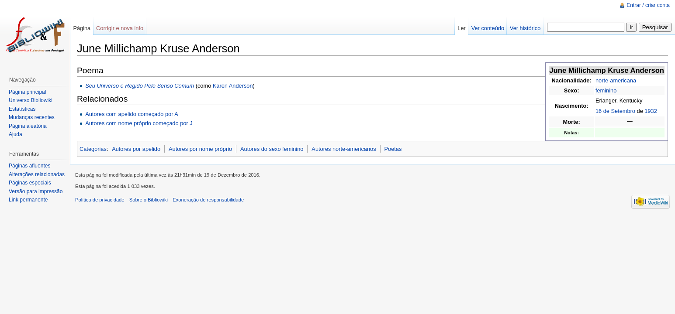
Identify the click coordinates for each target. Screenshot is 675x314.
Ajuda (15, 134)
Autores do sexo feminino (271, 149)
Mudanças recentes (32, 117)
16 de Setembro (615, 111)
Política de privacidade (100, 199)
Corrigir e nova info (119, 28)
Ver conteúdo (487, 28)
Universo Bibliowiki (30, 100)
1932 (650, 111)
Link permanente (28, 200)
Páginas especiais (30, 183)
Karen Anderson (233, 85)
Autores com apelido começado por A (131, 114)
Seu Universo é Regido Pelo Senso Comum (139, 85)
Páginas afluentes (29, 166)
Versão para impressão (35, 191)
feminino (605, 90)
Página (81, 28)
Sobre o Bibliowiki (148, 199)
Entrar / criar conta (648, 5)
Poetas (393, 149)
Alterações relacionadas (37, 174)
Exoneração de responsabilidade (208, 199)
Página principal (27, 92)
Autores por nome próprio (200, 149)
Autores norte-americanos (344, 149)
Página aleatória (28, 126)
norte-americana (615, 80)
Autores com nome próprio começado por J (138, 123)
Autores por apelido (136, 149)
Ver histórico (525, 28)
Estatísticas (22, 109)
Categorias (93, 149)
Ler (461, 28)
